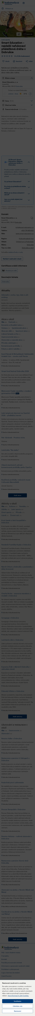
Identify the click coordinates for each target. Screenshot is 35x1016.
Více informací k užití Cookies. (18, 996)
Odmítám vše (17, 1006)
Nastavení (17, 1011)
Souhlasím (17, 1001)
